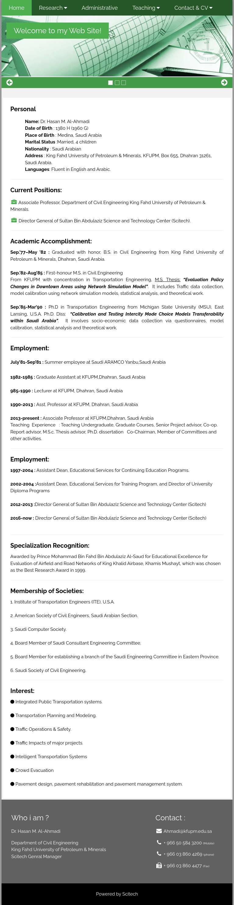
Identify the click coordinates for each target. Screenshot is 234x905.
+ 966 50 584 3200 (182, 843)
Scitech (130, 894)
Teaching (146, 8)
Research (53, 8)
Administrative (100, 8)
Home (16, 8)
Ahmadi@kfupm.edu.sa (187, 831)
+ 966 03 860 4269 (182, 854)
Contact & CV (193, 8)
